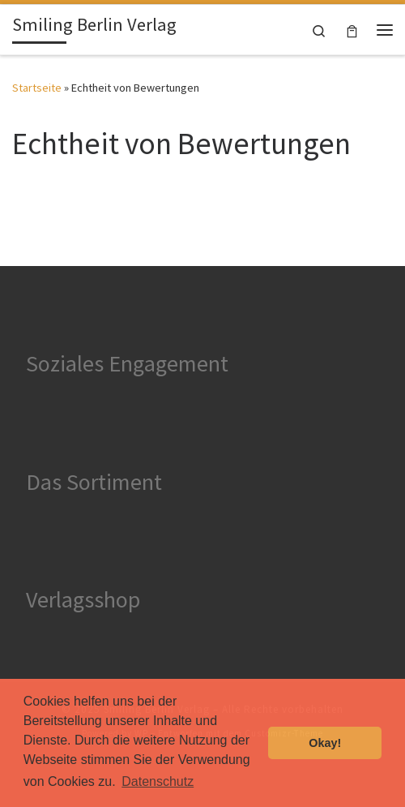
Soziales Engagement (127, 363)
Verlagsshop (83, 599)
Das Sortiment (94, 481)
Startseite (37, 87)
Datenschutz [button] (158, 781)
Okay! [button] (325, 742)
